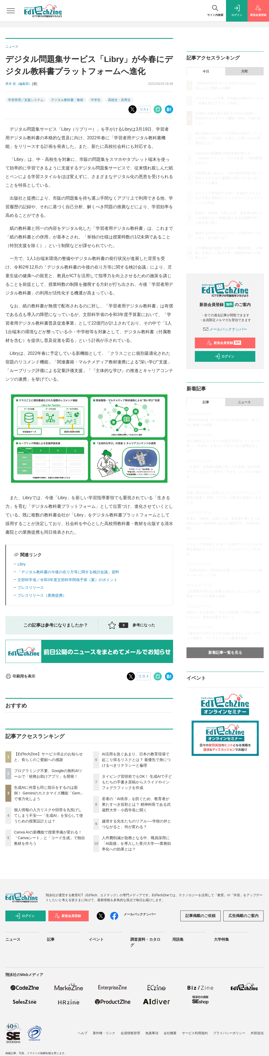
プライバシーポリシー (229, 1033)
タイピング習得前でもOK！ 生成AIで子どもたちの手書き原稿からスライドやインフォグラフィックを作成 (137, 782)
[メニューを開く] (10, 11)
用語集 (178, 939)
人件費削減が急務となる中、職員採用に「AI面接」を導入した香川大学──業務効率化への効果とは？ (136, 843)
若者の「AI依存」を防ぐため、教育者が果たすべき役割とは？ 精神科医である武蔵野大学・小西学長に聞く (136, 804)
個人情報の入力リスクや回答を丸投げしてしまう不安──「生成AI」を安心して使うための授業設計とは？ (48, 815)
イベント (96, 939)
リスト (144, 109)
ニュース (244, 402)
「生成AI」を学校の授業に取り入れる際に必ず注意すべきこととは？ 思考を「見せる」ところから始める (223, 471)
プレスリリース (30, 587)
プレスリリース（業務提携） (41, 595)
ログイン (224, 356)
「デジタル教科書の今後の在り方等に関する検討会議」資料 (68, 572)
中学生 (96, 100)
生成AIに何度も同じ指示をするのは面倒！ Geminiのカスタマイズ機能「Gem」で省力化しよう (49, 793)
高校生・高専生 (119, 100)
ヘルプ (82, 1033)
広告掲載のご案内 (243, 915)
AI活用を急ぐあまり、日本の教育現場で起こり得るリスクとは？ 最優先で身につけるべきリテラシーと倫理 (136, 759)
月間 (244, 71)
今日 (206, 71)
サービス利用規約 (195, 1033)
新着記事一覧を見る (225, 652)
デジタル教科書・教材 (67, 100)
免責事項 (151, 1033)
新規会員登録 (224, 343)
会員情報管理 (130, 1033)
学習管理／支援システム (26, 100)
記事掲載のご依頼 (200, 915)
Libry (21, 564)
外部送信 (257, 1033)
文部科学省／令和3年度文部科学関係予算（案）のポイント (67, 580)
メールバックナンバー (225, 329)
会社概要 (170, 1033)
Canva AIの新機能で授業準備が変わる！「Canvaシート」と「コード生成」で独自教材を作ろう (49, 838)
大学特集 (221, 939)
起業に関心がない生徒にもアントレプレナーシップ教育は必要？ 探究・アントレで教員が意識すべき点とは (223, 497)
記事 (206, 402)
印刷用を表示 (20, 676)
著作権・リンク (104, 1033)
